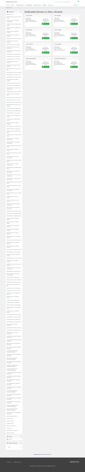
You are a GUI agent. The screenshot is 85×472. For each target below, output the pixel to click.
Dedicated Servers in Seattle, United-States (14, 186)
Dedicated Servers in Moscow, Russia (14, 279)
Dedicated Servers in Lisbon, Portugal (14, 258)
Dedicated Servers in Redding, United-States (14, 168)
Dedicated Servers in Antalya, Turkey (14, 77)
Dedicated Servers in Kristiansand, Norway (13, 255)
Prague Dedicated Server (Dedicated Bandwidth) (14, 388)
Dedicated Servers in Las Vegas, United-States (13, 139)
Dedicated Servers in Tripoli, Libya (13, 56)
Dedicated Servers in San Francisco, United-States (14, 179)
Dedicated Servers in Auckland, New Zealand (14, 28)
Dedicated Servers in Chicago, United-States (14, 24)
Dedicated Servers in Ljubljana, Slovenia (13, 261)
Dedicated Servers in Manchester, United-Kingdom (13, 274)
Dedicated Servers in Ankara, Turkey (14, 74)
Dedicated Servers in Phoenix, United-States (14, 161)
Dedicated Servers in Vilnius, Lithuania (12, 325)
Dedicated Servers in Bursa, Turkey (13, 83)
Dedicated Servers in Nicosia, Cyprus (14, 282)
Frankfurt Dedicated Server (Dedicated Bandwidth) (12, 369)
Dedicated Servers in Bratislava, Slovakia (13, 219)
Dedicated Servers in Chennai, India (14, 85)
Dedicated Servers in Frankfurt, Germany (13, 247)
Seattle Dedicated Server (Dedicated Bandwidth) (14, 362)
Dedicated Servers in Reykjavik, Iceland (13, 297)
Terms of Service (17, 462)
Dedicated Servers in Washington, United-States (13, 204)
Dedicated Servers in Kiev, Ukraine (13, 252)
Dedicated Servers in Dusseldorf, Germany (13, 243)
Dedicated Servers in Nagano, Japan (14, 110)
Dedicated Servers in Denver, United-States (14, 135)
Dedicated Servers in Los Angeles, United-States (13, 142)
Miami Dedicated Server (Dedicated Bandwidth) (14, 355)
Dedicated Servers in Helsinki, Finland (14, 249)
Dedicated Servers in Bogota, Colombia (12, 62)
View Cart (9, 439)
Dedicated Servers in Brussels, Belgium (12, 222)
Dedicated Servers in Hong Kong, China (13, 94)
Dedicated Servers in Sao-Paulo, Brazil (14, 72)
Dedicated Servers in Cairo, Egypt (13, 44)
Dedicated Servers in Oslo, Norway (13, 288)
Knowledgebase (28, 5)
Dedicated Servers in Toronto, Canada (12, 197)
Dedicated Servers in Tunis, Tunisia (13, 59)
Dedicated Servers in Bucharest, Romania (13, 226)
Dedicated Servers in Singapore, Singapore (13, 123)
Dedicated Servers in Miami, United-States (14, 153)
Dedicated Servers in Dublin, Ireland (14, 240)
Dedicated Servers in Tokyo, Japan (13, 128)
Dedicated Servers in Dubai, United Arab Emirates (13, 88)
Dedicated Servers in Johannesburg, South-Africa (14, 51)
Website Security (10, 14)
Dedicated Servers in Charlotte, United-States (13, 21)
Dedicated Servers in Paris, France (13, 290)
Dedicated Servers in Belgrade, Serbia (14, 215)
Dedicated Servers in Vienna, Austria (14, 321)
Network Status (37, 5)
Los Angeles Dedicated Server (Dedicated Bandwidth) (12, 351)
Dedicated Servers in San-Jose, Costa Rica (14, 69)
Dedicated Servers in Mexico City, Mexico (13, 150)
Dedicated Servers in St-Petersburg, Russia (14, 308)
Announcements (20, 5)
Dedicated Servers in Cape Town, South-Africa (13, 47)
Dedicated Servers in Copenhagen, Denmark (13, 237)
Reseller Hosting (10, 423)
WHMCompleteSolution (45, 454)
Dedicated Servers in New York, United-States (13, 157)
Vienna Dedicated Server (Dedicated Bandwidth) (14, 395)
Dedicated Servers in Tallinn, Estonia (14, 314)
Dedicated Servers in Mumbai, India (14, 108)
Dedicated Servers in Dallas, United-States (14, 132)
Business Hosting (10, 421)
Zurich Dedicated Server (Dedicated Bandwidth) (14, 402)
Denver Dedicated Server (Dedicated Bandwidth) (14, 348)
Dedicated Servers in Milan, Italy (13, 277)
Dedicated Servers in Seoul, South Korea (13, 120)
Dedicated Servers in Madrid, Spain (13, 271)
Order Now (45, 23)
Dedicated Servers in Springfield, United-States (13, 190)
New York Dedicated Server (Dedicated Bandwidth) (12, 358)
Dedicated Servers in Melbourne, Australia (13, 35)
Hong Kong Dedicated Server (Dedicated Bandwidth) (12, 406)
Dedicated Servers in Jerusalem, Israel (14, 102)
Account (75, 5)
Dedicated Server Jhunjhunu (12, 430)
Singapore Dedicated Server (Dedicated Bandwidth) (12, 409)
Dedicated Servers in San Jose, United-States (14, 182)
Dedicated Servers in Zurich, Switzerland (12, 333)
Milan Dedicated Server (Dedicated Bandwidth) (13, 380)
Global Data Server (11, 2)
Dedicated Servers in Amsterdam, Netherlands (13, 208)
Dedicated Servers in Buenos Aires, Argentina (13, 65)
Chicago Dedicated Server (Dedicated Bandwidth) (14, 340)
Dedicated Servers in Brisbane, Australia (13, 32)
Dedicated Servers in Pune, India (13, 113)
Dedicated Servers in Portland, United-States (13, 164)
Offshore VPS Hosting (11, 425)
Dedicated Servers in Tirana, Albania (14, 317)
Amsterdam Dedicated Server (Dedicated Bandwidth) (12, 366)
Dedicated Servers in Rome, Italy (13, 302)
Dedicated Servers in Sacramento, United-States (13, 172)
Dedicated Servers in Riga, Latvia (13, 300)
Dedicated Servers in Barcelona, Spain (14, 213)
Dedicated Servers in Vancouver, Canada (13, 201)
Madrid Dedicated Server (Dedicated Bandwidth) (14, 377)
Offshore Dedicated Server (12, 416)
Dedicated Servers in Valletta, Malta (14, 319)
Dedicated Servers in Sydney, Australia (12, 41)
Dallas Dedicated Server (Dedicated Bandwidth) (13, 344)
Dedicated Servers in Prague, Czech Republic (13, 293)
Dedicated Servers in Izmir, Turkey (13, 99)
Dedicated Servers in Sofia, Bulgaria (14, 305)
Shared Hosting (10, 418)
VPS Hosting (9, 428)
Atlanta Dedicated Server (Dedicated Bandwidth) (14, 337)
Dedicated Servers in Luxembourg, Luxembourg (13, 268)
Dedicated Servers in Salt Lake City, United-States (13, 175)
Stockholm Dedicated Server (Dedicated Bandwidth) (12, 391)
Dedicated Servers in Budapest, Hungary (13, 230)
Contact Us (50, 5)
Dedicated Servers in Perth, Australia (14, 38)
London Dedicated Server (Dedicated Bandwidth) (14, 373)
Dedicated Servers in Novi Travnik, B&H (13, 285)
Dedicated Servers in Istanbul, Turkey (14, 97)
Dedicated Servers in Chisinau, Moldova (13, 233)
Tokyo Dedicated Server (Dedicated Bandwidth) (14, 413)
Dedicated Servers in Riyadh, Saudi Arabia (13, 116)
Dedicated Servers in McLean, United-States (14, 146)
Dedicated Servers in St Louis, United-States (14, 193)
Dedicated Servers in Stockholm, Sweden (13, 311)
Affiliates (44, 5)
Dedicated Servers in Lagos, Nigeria (13, 54)
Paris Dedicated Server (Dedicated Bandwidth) (13, 384)
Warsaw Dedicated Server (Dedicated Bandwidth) (14, 398)
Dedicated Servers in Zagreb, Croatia (14, 330)
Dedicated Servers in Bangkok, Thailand (13, 80)
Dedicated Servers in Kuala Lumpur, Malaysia (14, 105)
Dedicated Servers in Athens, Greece (14, 211)
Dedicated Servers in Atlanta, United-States (14, 17)
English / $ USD (74, 461)
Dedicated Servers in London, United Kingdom (14, 265)
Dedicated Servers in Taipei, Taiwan (13, 126)
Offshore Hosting (10, 432)
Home (8, 5)
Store (12, 5)
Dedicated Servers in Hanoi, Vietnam (14, 91)
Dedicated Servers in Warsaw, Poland (14, 327)
